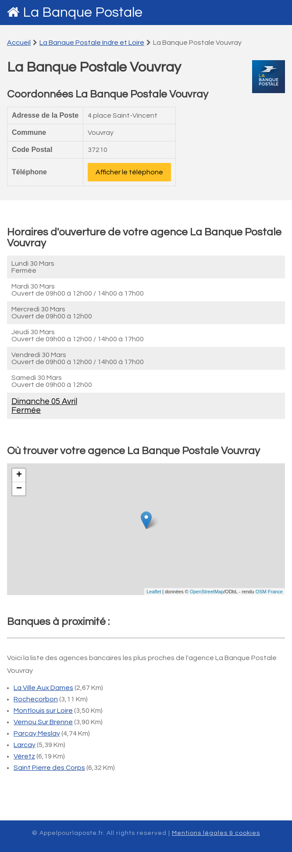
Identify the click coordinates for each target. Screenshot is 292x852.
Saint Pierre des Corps (49, 767)
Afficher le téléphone (129, 172)
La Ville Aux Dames (43, 687)
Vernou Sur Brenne (43, 722)
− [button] (19, 488)
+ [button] (19, 475)
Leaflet (153, 591)
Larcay (25, 744)
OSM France (269, 591)
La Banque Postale (82, 12)
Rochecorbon (36, 699)
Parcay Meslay (37, 733)
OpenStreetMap (207, 591)
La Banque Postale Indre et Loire (91, 42)
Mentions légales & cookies (216, 833)
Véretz (24, 756)
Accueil (19, 42)
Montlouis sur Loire (43, 710)
